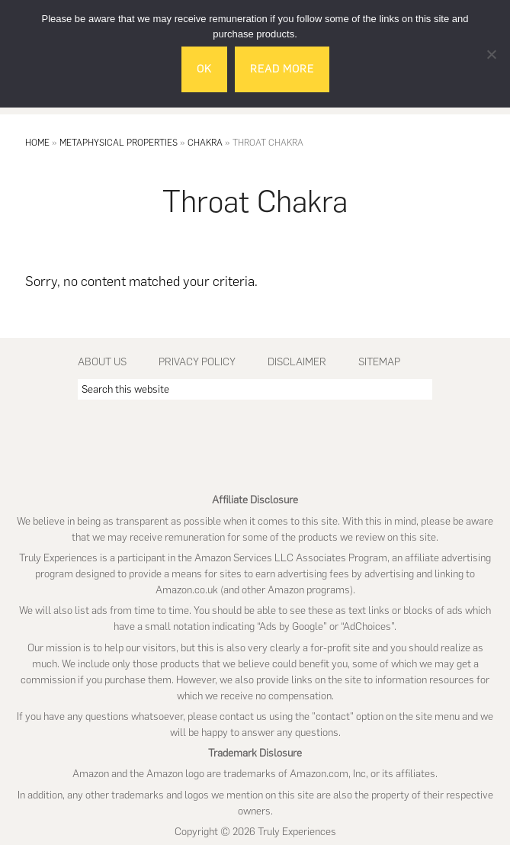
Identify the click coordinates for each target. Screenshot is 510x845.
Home (37, 142)
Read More (282, 69)
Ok (204, 69)
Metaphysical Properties (118, 142)
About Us (102, 361)
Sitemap (379, 361)
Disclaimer (297, 361)
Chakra (205, 142)
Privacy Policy (197, 361)
